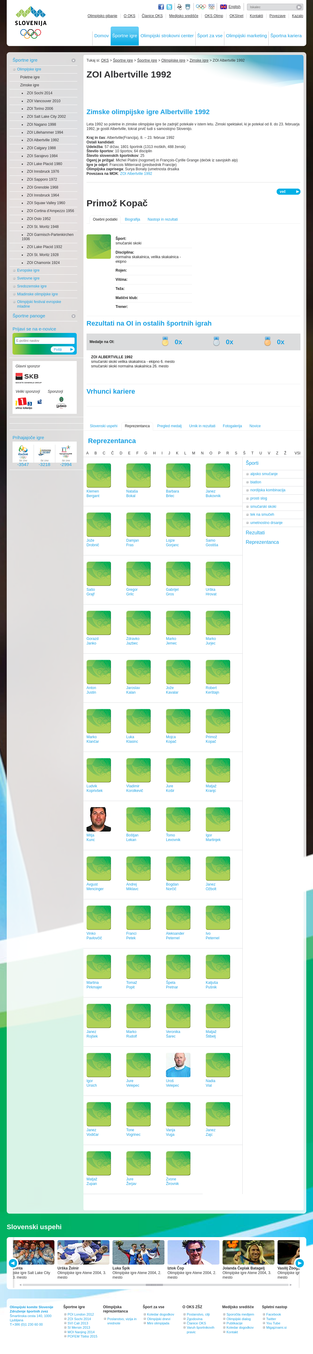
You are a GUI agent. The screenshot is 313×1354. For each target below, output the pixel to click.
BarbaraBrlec (172, 493)
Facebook (273, 1314)
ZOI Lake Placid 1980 (44, 164)
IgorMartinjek (213, 837)
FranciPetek (131, 935)
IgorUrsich (92, 1083)
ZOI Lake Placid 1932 (44, 247)
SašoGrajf (91, 591)
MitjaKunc (91, 837)
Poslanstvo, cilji (198, 1314)
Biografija (132, 219)
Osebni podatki (105, 219)
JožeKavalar (172, 690)
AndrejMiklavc (132, 886)
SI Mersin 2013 (79, 1327)
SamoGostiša (212, 542)
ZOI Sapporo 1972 (42, 179)
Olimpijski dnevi (158, 1319)
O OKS (129, 16)
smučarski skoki (263, 506)
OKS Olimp (214, 16)
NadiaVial (210, 1083)
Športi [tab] (252, 463)
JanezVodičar (93, 1132)
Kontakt (232, 1332)
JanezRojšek (92, 1034)
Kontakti (256, 16)
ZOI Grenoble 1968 (42, 187)
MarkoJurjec (211, 641)
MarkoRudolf (131, 1034)
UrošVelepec (172, 1083)
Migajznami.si (276, 1327)
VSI (297, 453)
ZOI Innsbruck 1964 (43, 195)
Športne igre (124, 35)
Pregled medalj (169, 426)
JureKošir (170, 788)
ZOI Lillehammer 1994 (45, 132)
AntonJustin (91, 690)
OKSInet (236, 16)
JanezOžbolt (211, 886)
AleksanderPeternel (175, 935)
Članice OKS (152, 16)
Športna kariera (286, 35)
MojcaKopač (171, 739)
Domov (101, 35)
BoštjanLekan (132, 837)
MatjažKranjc (211, 788)
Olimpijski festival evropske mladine (39, 304)
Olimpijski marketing (246, 35)
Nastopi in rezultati (163, 219)
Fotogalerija (232, 426)
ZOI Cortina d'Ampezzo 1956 (50, 211)
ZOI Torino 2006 (40, 109)
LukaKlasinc (132, 739)
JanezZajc (210, 1132)
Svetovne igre (28, 278)
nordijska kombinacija (267, 490)
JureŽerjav (131, 1181)
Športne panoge (29, 315)
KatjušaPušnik (212, 984)
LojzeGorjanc (172, 542)
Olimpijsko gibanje (102, 16)
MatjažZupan (92, 1181)
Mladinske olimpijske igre (37, 294)
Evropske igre (28, 270)
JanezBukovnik (213, 493)
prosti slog (258, 498)
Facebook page (161, 7)
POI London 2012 (81, 1314)
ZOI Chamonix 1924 (43, 263)
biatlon (255, 482)
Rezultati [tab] (255, 532)
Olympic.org (201, 7)
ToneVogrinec (133, 1132)
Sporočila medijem (240, 1314)
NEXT (299, 1263)
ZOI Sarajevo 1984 (42, 156)
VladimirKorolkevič (134, 788)
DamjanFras (132, 542)
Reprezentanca (137, 426)
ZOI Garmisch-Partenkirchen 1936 (48, 237)
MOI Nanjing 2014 (81, 1332)
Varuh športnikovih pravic (200, 1330)
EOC (211, 7)
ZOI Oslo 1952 (39, 219)
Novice (255, 426)
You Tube (273, 1323)
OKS (105, 60)
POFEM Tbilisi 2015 (83, 1336)
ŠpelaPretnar (172, 984)
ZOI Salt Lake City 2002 (46, 116)
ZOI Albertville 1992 (43, 140)
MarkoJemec (171, 641)
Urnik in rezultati (202, 426)
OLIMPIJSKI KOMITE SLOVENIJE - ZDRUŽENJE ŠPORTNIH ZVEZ (31, 24)
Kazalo (297, 16)
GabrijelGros (172, 591)
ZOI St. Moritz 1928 (43, 255)
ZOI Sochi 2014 (39, 93)
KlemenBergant (93, 493)
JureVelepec (132, 1083)
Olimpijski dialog (238, 1319)
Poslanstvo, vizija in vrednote (122, 1321)
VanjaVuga (170, 1132)
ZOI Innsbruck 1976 (43, 171)
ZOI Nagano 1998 (41, 124)
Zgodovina (194, 1319)
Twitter (169, 7)
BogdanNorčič (172, 886)
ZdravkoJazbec (132, 641)
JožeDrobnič (93, 542)
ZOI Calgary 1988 (41, 148)
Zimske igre (29, 85)
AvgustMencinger (95, 886)
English (235, 7)
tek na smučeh (262, 514)
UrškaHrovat (211, 591)
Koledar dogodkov (160, 1314)
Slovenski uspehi (103, 426)
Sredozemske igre (32, 286)
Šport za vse (210, 35)
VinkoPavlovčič (94, 935)
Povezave (278, 16)
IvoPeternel (212, 935)
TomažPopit (131, 984)
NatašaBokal (132, 493)
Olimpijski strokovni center (167, 35)
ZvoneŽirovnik (172, 1181)
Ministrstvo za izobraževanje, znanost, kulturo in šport (188, 7)
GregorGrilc (132, 591)
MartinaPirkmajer (94, 984)
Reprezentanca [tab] (262, 542)
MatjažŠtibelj (211, 1034)
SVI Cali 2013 (78, 1323)
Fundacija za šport (180, 7)
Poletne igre (30, 77)
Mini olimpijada (158, 1323)
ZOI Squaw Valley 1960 (46, 203)
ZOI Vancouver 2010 (44, 101)
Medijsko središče (183, 16)
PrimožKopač (211, 739)
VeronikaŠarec (173, 1034)
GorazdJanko (92, 641)
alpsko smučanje (264, 474)
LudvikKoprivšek (95, 788)
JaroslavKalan (133, 690)
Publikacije (234, 1323)
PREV (14, 1263)
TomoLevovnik (173, 837)
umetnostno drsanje (266, 523)
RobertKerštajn (212, 690)
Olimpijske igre (29, 69)
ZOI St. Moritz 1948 (43, 227)
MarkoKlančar (93, 739)
